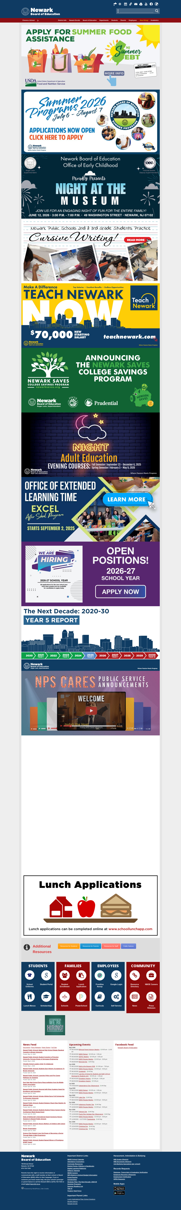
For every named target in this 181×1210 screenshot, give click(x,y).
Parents (123, 20)
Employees (133, 20)
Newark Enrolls (74, 20)
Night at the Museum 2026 (87, 1066)
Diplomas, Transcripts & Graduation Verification (131, 1172)
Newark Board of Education (127, 1048)
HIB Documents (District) (122, 1162)
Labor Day (82, 1097)
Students (114, 20)
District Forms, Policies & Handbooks (80, 1166)
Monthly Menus (72, 1201)
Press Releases (36, 1047)
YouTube (54, 1047)
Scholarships (72, 1179)
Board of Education (90, 20)
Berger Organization (29, 1128)
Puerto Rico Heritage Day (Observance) (91, 1114)
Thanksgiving (91, 1119)
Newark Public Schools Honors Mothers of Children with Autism (44, 1124)
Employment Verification (122, 1177)
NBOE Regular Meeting (86, 1059)
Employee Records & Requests (125, 1175)
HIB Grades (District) (121, 1159)
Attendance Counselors (75, 1162)
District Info (62, 20)
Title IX (69, 1188)
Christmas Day (83, 1129)
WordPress (36, 1189)
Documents (26, 1047)
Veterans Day (83, 1112)
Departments (104, 20)
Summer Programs (74, 1184)
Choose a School (31, 20)
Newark (45, 12)
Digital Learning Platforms (76, 1168)
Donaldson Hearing (85, 1078)
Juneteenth (82, 1071)
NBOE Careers (72, 1173)
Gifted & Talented (73, 1170)
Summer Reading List (75, 1186)
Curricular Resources (75, 1164)
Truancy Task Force (74, 1191)
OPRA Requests (119, 1179)
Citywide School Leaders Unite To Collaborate (38, 1064)
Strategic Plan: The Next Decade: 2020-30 (82, 1182)
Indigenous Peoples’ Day (86, 1104)
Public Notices (128, 946)
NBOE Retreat (83, 1054)
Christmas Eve (83, 1126)
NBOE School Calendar (75, 1159)
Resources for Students (68, 946)
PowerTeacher (72, 1177)
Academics (155, 20)
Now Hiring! (143, 20)
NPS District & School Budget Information (82, 1175)
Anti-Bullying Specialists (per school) (127, 1164)
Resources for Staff (111, 946)
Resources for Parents (91, 946)
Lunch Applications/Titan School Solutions (81, 1199)
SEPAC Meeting (84, 1057)
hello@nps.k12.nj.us (33, 1184)
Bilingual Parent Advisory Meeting (89, 1049)
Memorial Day (83, 1062)
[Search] (157, 11)
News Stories (46, 1047)
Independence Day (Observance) (89, 1086)
